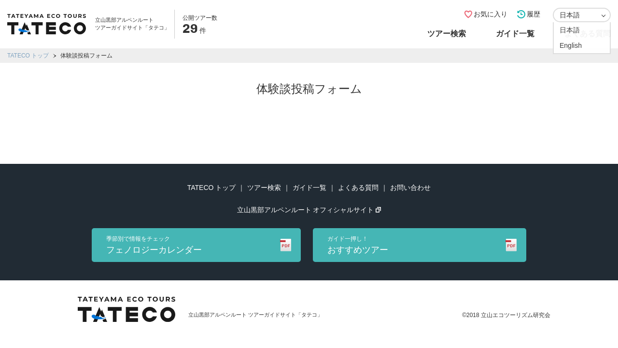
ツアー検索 (446, 33)
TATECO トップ (28, 55)
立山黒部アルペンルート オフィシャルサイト (309, 210)
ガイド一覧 (515, 33)
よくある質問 (587, 33)
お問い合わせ (410, 187)
